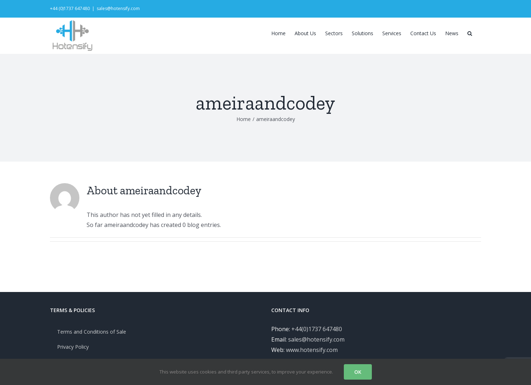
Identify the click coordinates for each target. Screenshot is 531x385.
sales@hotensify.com (118, 8)
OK (357, 371)
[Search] (469, 33)
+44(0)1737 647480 (316, 340)
